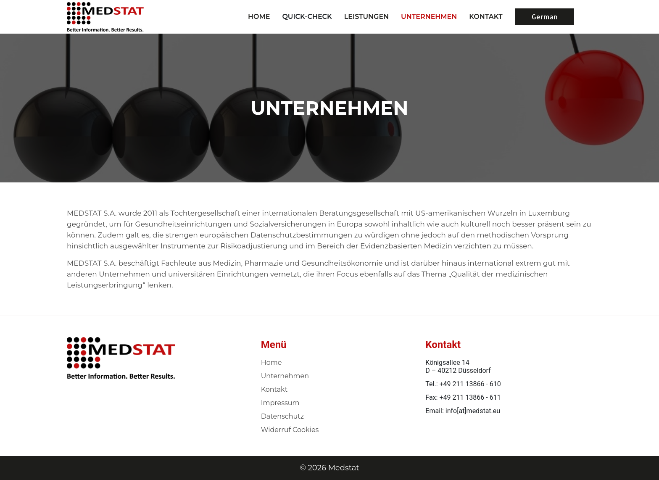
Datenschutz (282, 416)
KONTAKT (485, 17)
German (545, 16)
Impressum (280, 403)
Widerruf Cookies (290, 430)
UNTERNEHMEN (429, 17)
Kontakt (274, 389)
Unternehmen (285, 376)
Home (259, 17)
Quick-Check (307, 17)
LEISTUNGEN (366, 17)
